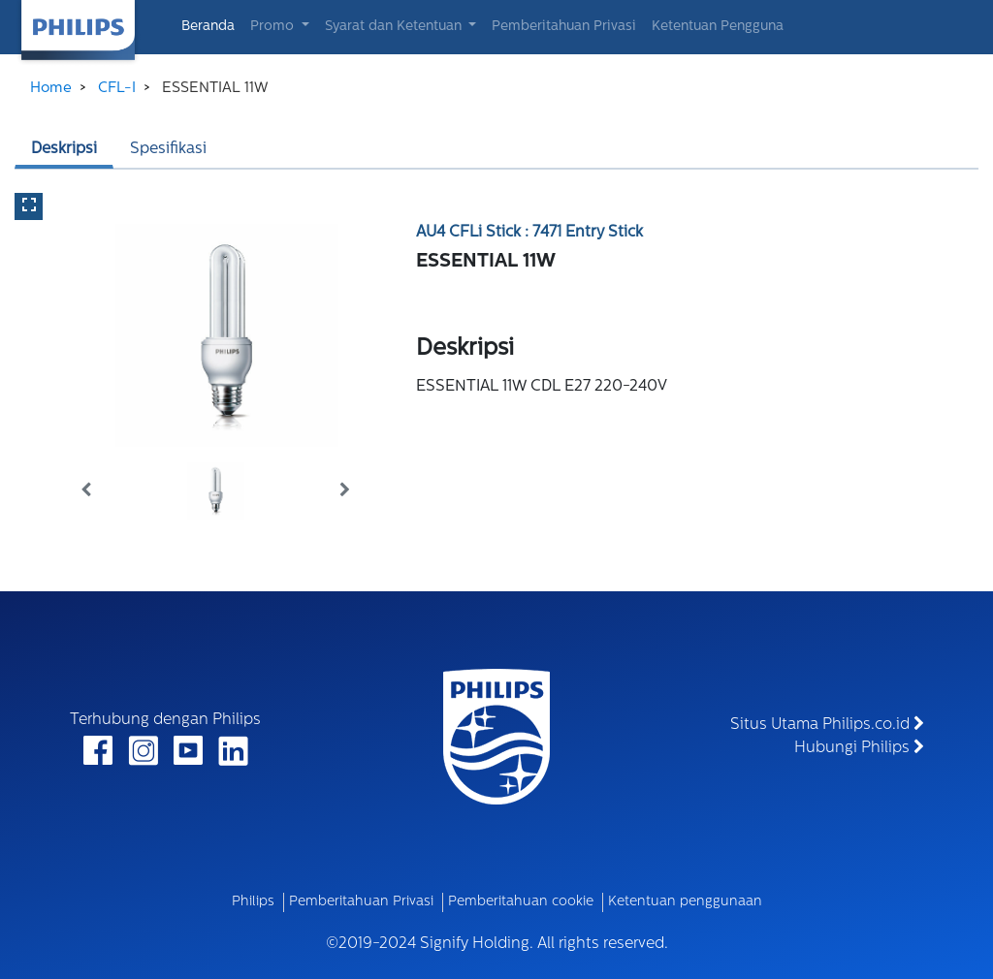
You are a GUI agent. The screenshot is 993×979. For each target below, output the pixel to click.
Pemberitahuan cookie (520, 902)
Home (51, 88)
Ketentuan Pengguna (718, 26)
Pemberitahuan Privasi (564, 26)
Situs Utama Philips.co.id (827, 724)
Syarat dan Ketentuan (395, 26)
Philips (253, 902)
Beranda (211, 25)
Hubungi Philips (859, 747)
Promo (274, 26)
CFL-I (117, 88)
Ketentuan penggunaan (685, 902)
